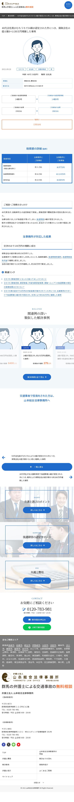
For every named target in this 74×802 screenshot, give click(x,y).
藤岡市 (9, 648)
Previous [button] (4, 345)
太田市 (45, 645)
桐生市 (27, 645)
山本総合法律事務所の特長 (48, 752)
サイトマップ (7, 776)
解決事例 (11, 16)
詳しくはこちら (38, 510)
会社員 (31, 69)
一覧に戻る (36, 467)
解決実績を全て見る (37, 377)
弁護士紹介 (6, 770)
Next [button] (69, 345)
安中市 (25, 648)
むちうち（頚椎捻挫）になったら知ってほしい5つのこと (25, 279)
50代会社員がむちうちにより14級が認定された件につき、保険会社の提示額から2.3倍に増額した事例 (33, 457)
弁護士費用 (6, 758)
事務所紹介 (43, 764)
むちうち (21, 69)
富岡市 (17, 648)
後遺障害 (40, 219)
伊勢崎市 (36, 645)
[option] (37, 348)
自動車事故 (42, 69)
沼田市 (53, 645)
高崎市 (11, 645)
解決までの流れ (45, 758)
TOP (3, 16)
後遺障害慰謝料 (54, 257)
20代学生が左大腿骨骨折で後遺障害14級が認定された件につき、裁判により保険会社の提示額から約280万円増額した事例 (41, 477)
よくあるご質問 (45, 770)
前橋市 (19, 645)
